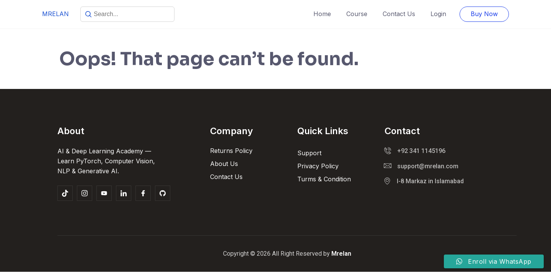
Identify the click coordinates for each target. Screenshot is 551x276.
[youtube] (104, 193)
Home (322, 14)
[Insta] (84, 193)
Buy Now (484, 14)
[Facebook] (143, 193)
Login (438, 14)
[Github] (162, 193)
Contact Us (399, 14)
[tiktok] (65, 193)
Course (356, 14)
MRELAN (55, 14)
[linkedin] (123, 193)
